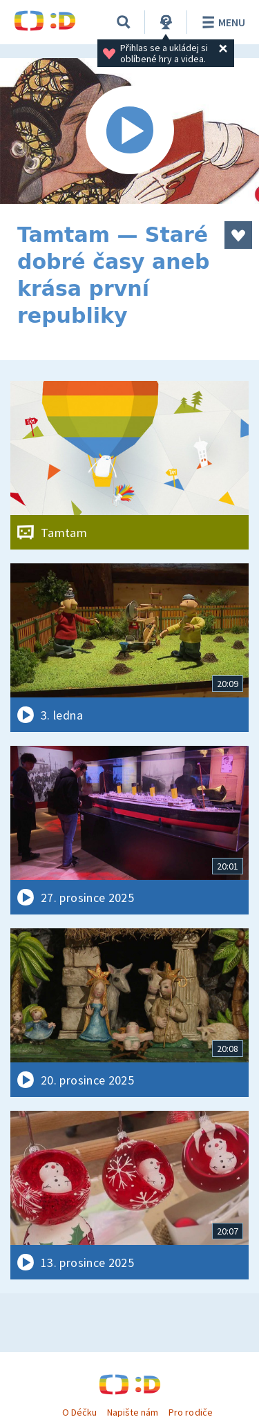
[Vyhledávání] (123, 22)
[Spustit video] (129, 131)
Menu (221, 22)
